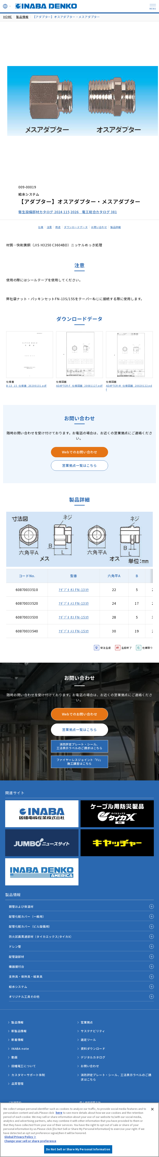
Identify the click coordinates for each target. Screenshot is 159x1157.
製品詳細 (115, 227)
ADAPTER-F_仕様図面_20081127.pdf (79, 385)
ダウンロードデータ (76, 227)
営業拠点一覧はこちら (79, 465)
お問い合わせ (99, 227)
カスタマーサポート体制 (28, 1075)
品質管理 (17, 1083)
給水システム (18, 987)
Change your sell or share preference (30, 1141)
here (59, 1113)
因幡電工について (23, 1066)
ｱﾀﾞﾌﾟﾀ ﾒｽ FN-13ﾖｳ (74, 603)
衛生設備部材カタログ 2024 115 (43, 211)
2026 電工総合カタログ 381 (93, 211)
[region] (79, 1130)
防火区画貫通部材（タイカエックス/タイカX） (41, 936)
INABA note (20, 1048)
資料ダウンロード (93, 1048)
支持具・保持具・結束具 (26, 976)
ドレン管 (15, 946)
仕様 (40, 227)
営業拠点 (87, 1022)
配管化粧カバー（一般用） (27, 916)
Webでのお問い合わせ (79, 451)
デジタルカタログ (93, 1057)
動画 (14, 1057)
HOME (7, 17)
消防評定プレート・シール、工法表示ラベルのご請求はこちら (79, 746)
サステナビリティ (93, 1031)
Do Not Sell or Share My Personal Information (78, 1149)
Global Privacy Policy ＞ (20, 1137)
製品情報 (22, 17)
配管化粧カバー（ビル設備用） (30, 926)
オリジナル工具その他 (24, 996)
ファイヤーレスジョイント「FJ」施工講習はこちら (80, 762)
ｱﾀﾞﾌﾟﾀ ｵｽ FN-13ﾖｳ (74, 589)
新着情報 (17, 1040)
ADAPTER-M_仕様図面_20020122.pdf (129, 387)
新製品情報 (19, 1031)
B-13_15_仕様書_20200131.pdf (26, 385)
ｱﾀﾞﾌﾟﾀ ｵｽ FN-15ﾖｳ (74, 617)
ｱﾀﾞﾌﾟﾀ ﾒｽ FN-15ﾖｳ (74, 630)
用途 (58, 227)
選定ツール (88, 1040)
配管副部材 (16, 957)
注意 (49, 227)
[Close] (152, 1109)
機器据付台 (16, 966)
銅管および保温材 (21, 906)
